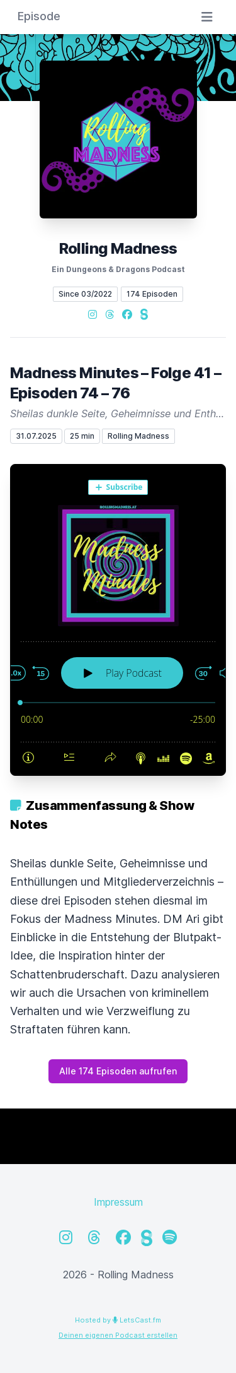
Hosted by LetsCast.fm (118, 1320)
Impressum (118, 1202)
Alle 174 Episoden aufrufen (118, 1071)
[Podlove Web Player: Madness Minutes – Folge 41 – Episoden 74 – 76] (118, 620)
